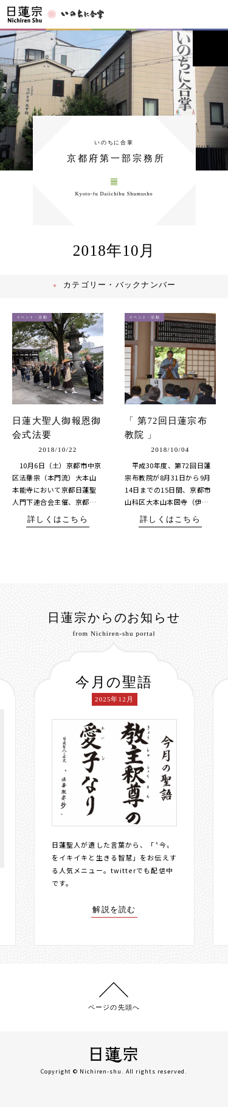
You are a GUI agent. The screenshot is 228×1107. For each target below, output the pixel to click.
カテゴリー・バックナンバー (121, 289)
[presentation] (25, 795)
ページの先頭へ (114, 1006)
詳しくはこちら (57, 523)
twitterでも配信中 (142, 874)
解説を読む (114, 913)
